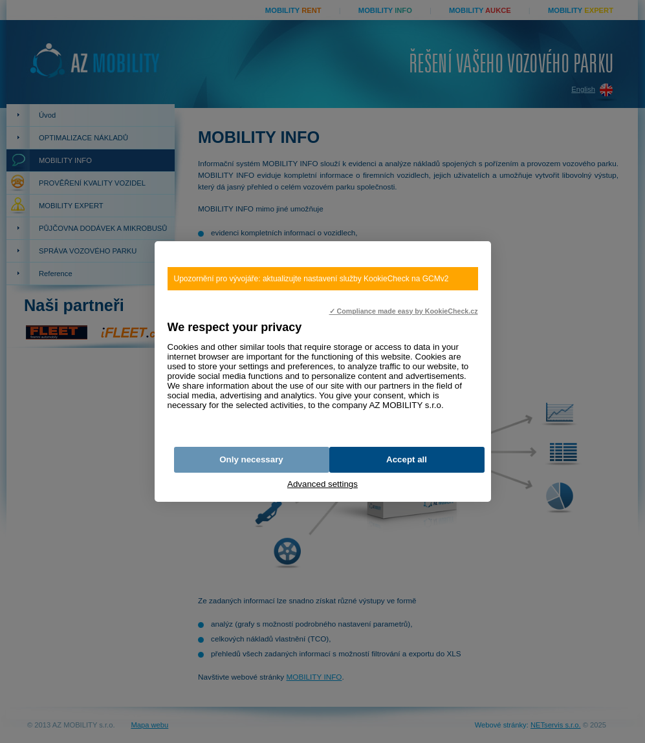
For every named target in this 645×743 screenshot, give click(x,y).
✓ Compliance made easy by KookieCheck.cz (403, 311)
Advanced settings (322, 484)
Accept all (406, 459)
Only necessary (251, 459)
